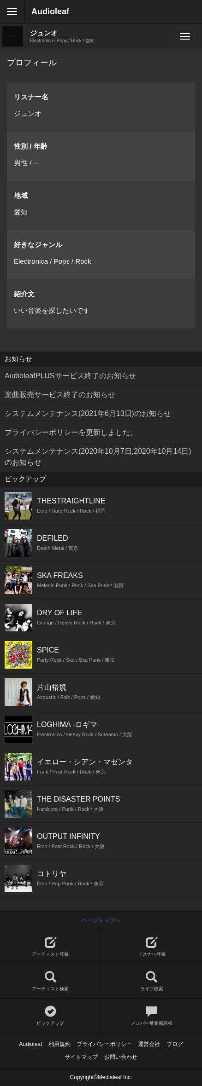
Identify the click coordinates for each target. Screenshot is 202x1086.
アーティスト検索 (50, 981)
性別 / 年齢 (31, 146)
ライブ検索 (151, 981)
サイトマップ (81, 1057)
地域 (21, 195)
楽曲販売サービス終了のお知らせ (60, 395)
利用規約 (59, 1044)
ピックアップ (50, 1016)
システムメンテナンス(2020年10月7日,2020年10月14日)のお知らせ (98, 456)
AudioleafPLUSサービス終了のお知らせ (70, 376)
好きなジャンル (38, 244)
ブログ (174, 1044)
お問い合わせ (120, 1057)
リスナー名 (31, 97)
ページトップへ (101, 920)
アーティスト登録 (50, 947)
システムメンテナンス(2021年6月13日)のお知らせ (88, 413)
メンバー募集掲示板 (151, 1016)
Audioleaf (50, 11)
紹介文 (24, 294)
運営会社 (149, 1044)
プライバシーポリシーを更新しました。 (71, 432)
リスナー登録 (151, 947)
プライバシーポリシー (104, 1044)
